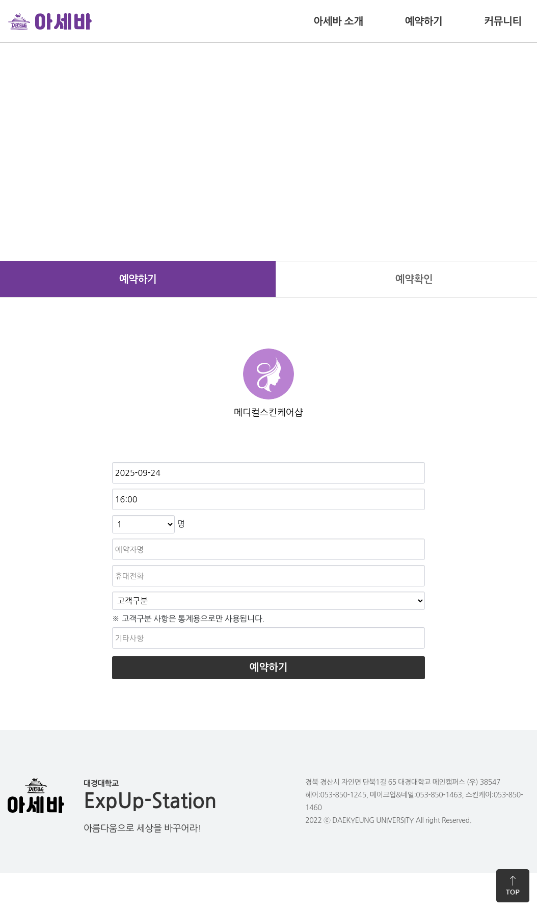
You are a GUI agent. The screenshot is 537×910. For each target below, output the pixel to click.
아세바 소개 (338, 21)
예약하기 (424, 21)
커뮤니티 (503, 21)
